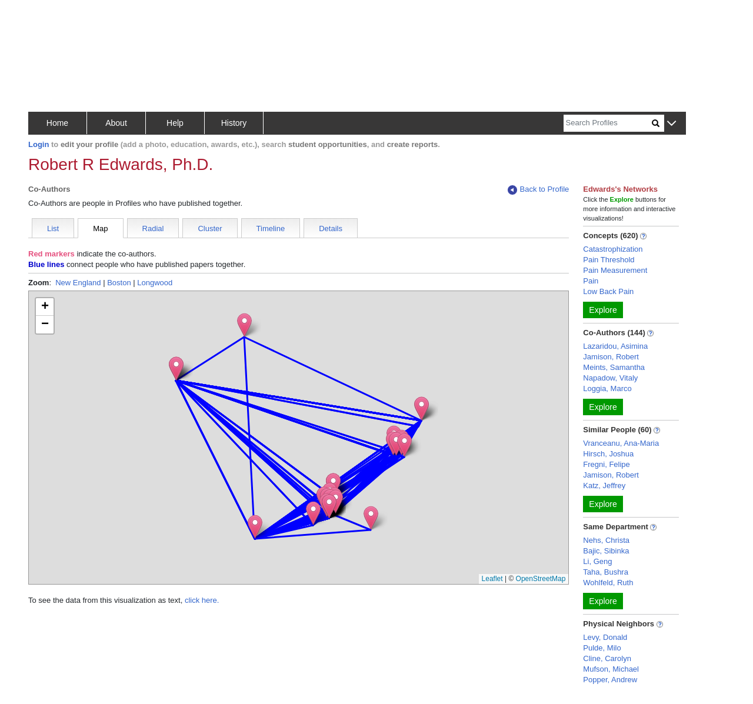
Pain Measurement (615, 270)
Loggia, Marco (607, 388)
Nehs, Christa (606, 540)
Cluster (210, 228)
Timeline (270, 228)
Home (57, 123)
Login (38, 144)
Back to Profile (538, 190)
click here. (202, 600)
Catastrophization (612, 249)
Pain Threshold (608, 259)
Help (175, 123)
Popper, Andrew (610, 679)
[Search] (608, 123)
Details (330, 228)
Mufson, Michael (611, 669)
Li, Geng (597, 561)
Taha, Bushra (605, 572)
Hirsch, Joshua (608, 453)
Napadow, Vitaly (610, 377)
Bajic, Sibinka (606, 550)
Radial (153, 228)
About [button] (116, 123)
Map (100, 228)
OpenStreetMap (541, 579)
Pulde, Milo (602, 647)
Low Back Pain (608, 291)
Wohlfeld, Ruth (608, 582)
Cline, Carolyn (607, 658)
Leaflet (492, 579)
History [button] (234, 123)
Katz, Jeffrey (604, 485)
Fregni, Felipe (606, 464)
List (53, 228)
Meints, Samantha (614, 367)
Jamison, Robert (611, 356)
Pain (590, 280)
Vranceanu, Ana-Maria (621, 443)
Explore (603, 310)
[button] (671, 123)
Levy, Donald (605, 637)
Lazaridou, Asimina (615, 346)
